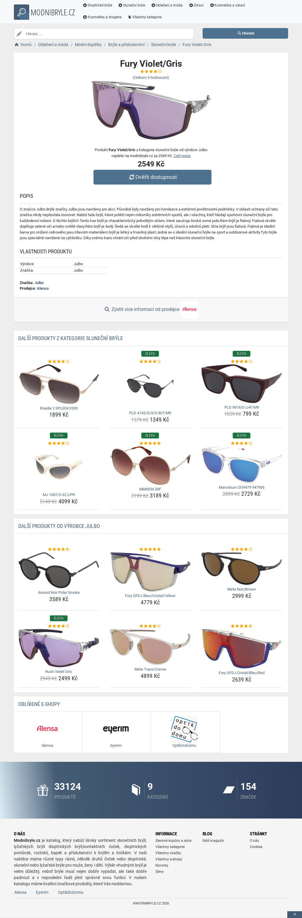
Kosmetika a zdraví (227, 5)
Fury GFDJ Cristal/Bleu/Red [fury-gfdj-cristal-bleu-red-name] (242, 673)
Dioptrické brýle (97, 5)
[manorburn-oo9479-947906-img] (241, 464)
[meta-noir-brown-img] (241, 568)
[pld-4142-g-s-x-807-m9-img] (150, 386)
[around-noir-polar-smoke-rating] (59, 549)
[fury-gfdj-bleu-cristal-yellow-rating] (150, 549)
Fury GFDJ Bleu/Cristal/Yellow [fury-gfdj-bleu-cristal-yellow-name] (150, 595)
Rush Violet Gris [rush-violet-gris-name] (58, 671)
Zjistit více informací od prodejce (151, 310)
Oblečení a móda (167, 5)
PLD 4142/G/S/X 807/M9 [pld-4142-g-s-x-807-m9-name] (150, 413)
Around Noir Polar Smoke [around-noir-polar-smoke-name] (59, 592)
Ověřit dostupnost (152, 177)
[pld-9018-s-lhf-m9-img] (241, 383)
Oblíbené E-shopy (39, 704)
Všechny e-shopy (168, 859)
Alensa (43, 288)
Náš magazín (213, 841)
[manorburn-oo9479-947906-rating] (241, 443)
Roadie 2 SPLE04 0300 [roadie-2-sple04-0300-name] (59, 408)
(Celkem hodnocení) (151, 77)
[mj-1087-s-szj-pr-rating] (59, 443)
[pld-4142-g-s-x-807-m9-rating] (150, 362)
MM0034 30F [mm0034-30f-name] (150, 489)
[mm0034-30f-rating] (150, 443)
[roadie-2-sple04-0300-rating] (59, 362)
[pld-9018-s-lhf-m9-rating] (241, 362)
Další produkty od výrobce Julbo (59, 526)
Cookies (256, 847)
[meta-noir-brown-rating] (241, 549)
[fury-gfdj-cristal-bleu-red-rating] (241, 626)
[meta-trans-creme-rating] (150, 626)
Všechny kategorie (144, 17)
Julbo (39, 283)
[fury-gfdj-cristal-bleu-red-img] (241, 648)
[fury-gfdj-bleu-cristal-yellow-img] (150, 571)
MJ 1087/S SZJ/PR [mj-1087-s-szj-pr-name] (59, 495)
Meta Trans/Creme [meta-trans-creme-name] (150, 669)
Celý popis (182, 156)
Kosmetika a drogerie (102, 17)
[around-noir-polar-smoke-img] (59, 570)
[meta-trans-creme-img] (150, 647)
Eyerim (42, 892)
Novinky (161, 865)
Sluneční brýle (131, 5)
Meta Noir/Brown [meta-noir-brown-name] (241, 589)
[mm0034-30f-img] (150, 465)
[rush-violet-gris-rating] (59, 626)
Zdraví (195, 5)
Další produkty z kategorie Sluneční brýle (70, 338)
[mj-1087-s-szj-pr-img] (59, 468)
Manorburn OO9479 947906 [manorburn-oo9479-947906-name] (242, 487)
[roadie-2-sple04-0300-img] (59, 384)
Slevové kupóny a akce (173, 841)
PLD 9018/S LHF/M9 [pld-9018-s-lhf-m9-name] (241, 407)
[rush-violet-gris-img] (59, 648)
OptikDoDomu (70, 892)
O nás (254, 841)
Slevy (159, 872)
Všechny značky (168, 853)
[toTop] (294, 914)
